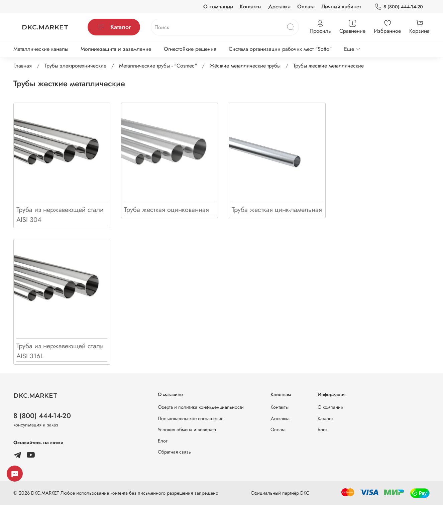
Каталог (114, 27)
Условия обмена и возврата (187, 429)
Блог (163, 440)
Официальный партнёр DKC (280, 493)
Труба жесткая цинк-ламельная (277, 210)
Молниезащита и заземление (116, 49)
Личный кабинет (341, 6)
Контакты (250, 6)
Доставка (279, 6)
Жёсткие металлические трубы (245, 66)
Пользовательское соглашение (190, 418)
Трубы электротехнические (75, 66)
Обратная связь (174, 452)
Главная (22, 66)
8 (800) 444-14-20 (398, 6)
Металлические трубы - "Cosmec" (158, 66)
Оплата (306, 6)
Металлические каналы (40, 49)
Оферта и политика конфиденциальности (201, 407)
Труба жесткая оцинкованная (166, 210)
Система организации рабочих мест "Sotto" (280, 49)
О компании (218, 6)
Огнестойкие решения (190, 49)
